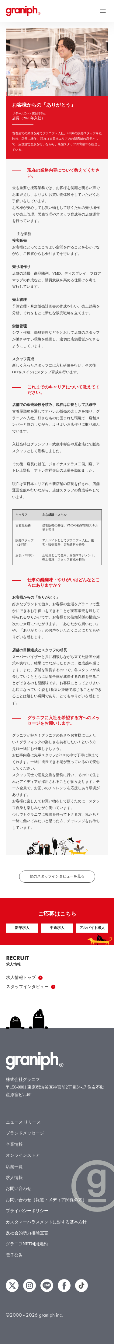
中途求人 (57, 928)
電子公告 (14, 1255)
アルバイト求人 (92, 928)
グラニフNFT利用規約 (27, 1244)
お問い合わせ (18, 1188)
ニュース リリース (23, 1122)
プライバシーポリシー (27, 1211)
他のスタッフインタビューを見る (57, 876)
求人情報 (14, 1177)
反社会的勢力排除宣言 (27, 1233)
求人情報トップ (24, 977)
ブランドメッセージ (25, 1133)
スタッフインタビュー (31, 986)
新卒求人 (22, 928)
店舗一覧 (14, 1166)
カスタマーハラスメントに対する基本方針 (46, 1222)
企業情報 (14, 1144)
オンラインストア (23, 1155)
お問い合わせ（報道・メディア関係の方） (46, 1200)
